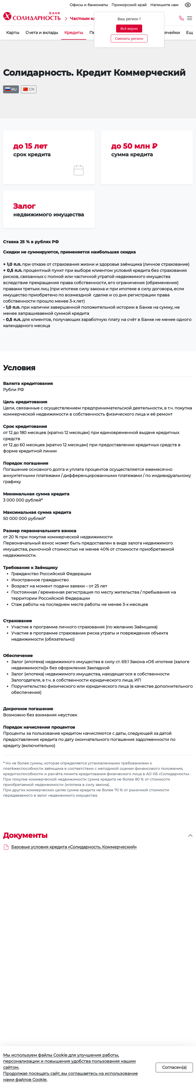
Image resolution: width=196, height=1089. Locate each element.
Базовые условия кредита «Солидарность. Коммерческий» (74, 846)
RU (11, 89)
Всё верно (129, 28)
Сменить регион (129, 38)
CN (28, 89)
